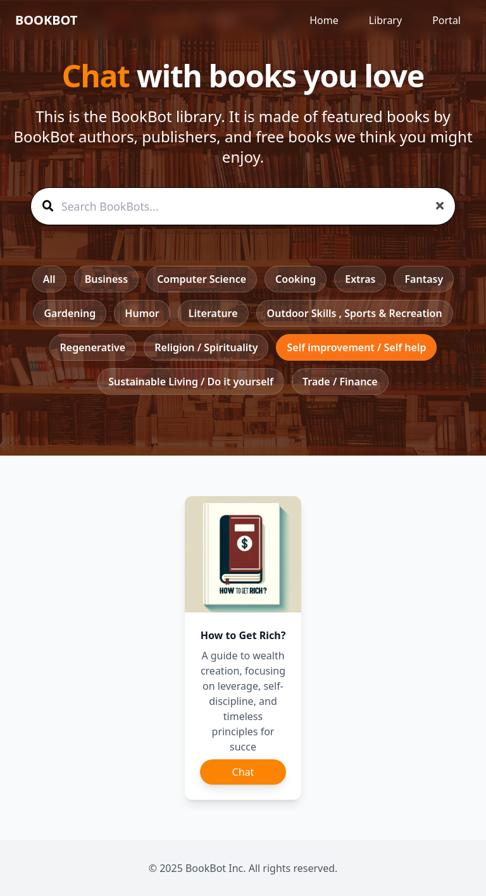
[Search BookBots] (243, 206)
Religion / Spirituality (206, 347)
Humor (142, 313)
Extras (360, 279)
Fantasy (423, 279)
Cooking (295, 279)
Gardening (70, 313)
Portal (446, 20)
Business (106, 279)
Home (324, 20)
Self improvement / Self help (356, 347)
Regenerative (93, 347)
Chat (243, 772)
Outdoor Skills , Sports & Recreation (354, 313)
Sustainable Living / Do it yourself (190, 382)
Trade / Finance (340, 382)
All (49, 279)
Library (385, 20)
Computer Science (201, 279)
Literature (213, 313)
